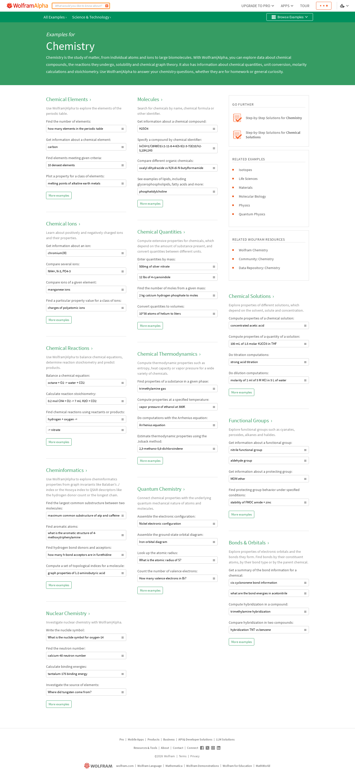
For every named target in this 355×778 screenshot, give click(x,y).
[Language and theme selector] (345, 6)
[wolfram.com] (98, 766)
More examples (59, 195)
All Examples (55, 17)
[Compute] (107, 6)
